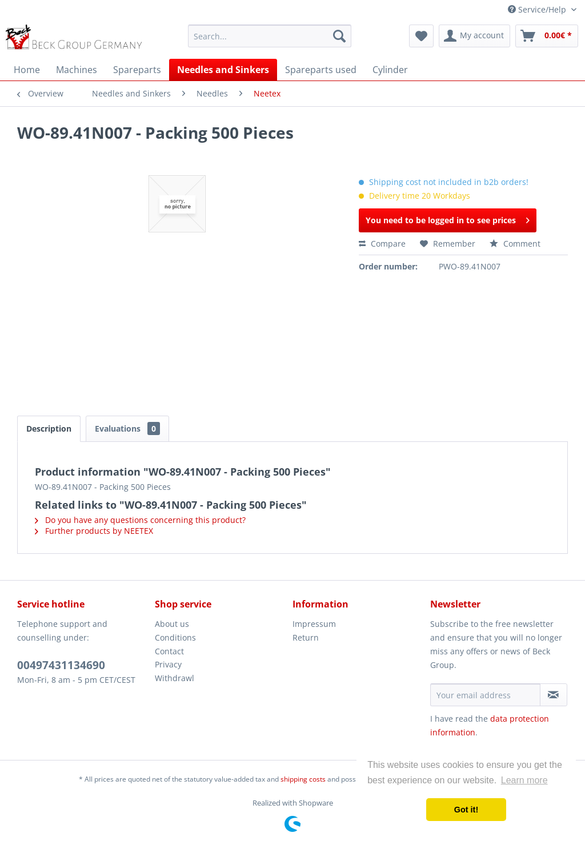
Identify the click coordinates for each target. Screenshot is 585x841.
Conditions (175, 637)
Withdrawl (174, 678)
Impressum (314, 623)
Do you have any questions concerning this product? (140, 519)
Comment (515, 243)
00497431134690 (61, 665)
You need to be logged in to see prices (448, 218)
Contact (169, 651)
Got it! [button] (466, 809)
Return (305, 637)
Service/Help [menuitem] (538, 9)
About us (172, 623)
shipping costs (303, 779)
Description (48, 428)
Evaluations (127, 428)
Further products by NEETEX (94, 530)
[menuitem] (270, 36)
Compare (382, 243)
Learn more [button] (524, 780)
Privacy (168, 664)
